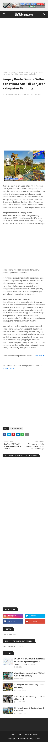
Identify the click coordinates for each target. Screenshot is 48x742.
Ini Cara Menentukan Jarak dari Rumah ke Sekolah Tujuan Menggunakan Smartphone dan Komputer (29, 661)
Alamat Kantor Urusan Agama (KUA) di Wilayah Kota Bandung (29, 674)
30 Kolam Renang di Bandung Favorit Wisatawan (29, 709)
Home (13, 735)
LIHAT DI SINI (39, 356)
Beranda (5, 72)
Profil (20, 735)
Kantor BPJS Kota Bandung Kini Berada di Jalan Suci (29, 697)
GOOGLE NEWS (9, 368)
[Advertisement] (24, 45)
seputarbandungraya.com (15, 94)
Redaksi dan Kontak (31, 735)
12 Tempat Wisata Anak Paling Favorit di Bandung (29, 686)
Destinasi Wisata (16, 72)
